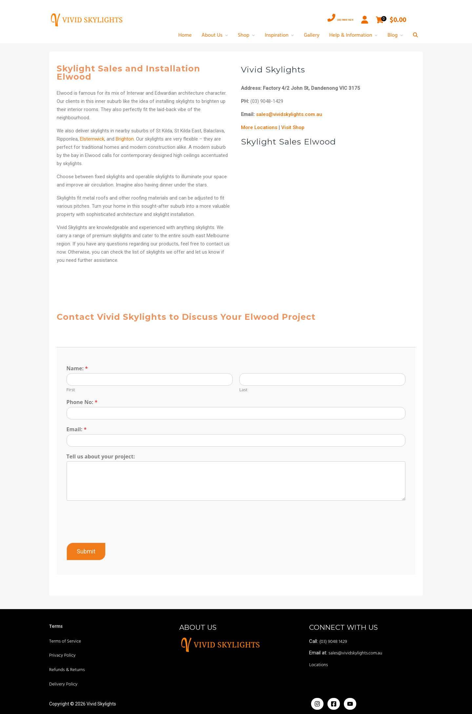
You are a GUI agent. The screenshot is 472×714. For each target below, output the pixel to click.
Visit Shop (293, 127)
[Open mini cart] (380, 20)
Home (185, 35)
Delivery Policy (63, 684)
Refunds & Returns (67, 670)
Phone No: (84, 402)
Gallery (312, 35)
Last (243, 390)
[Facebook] (333, 704)
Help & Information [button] (350, 35)
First (73, 390)
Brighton (127, 139)
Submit (88, 551)
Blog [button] (392, 35)
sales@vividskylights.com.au (289, 114)
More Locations (259, 127)
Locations (318, 665)
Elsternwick (94, 139)
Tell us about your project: (103, 456)
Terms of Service (65, 641)
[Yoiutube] (350, 704)
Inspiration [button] (276, 35)
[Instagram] (317, 704)
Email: (79, 429)
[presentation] (118, 531)
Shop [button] (243, 35)
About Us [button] (212, 35)
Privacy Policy (62, 655)
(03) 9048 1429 (324, 19)
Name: (79, 368)
